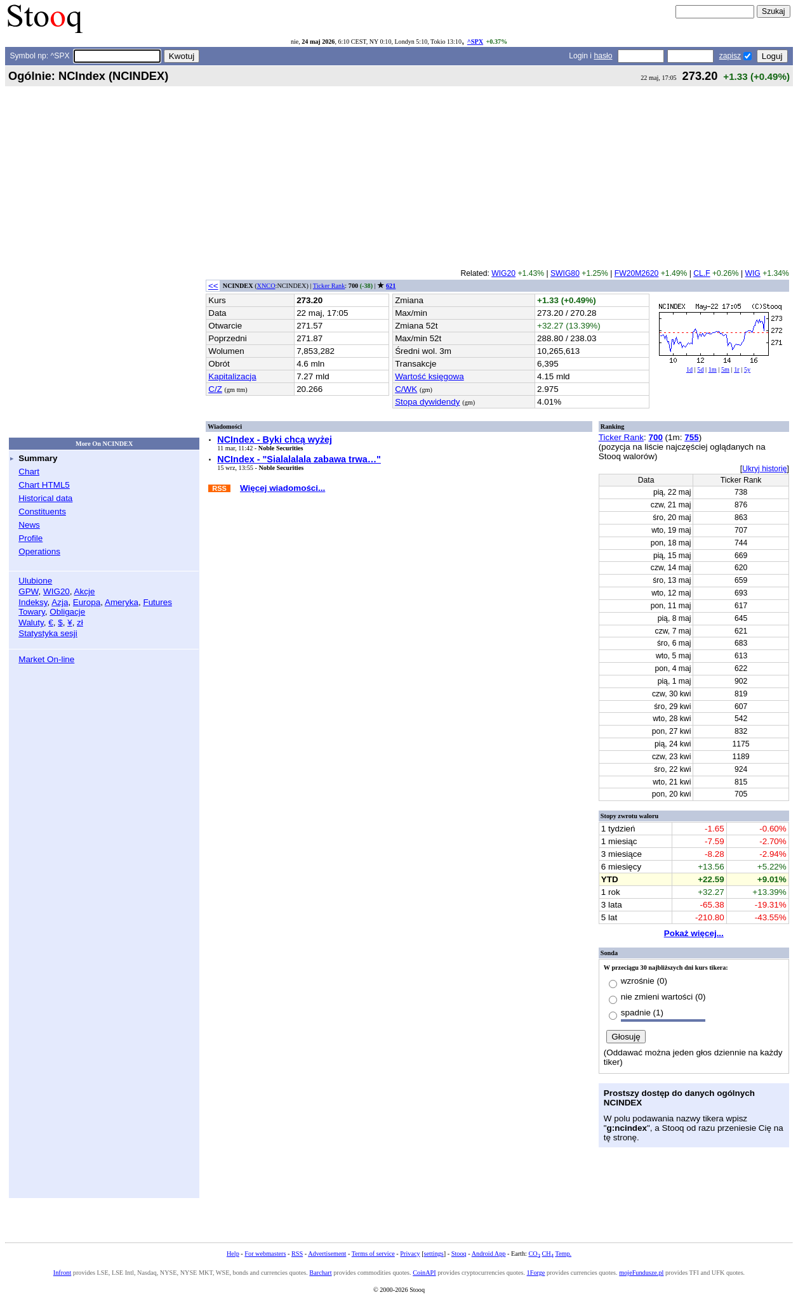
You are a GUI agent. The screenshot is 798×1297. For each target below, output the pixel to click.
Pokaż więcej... (694, 933)
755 (691, 437)
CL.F (701, 273)
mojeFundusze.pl (641, 1272)
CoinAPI (424, 1272)
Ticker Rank (329, 285)
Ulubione (35, 580)
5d (700, 369)
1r (737, 369)
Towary (31, 611)
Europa (86, 602)
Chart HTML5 (44, 485)
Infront (62, 1272)
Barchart (320, 1272)
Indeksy (32, 602)
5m (725, 369)
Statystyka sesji (47, 633)
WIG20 (56, 591)
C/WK (406, 389)
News (29, 525)
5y (747, 369)
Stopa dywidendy (427, 402)
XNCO (266, 285)
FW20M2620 (637, 273)
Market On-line (46, 659)
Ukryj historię (764, 468)
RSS (297, 1253)
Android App (489, 1253)
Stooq (459, 1253)
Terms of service (373, 1253)
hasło (603, 55)
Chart (28, 471)
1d (689, 369)
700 (655, 437)
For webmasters (265, 1253)
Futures (157, 602)
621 (391, 285)
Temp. (563, 1253)
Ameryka (121, 602)
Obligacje (67, 611)
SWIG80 (565, 273)
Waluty (31, 622)
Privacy (410, 1253)
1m (712, 369)
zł (80, 622)
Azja (59, 602)
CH (548, 1253)
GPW (28, 591)
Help (233, 1253)
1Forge (536, 1272)
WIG (753, 273)
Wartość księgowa (429, 376)
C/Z (215, 389)
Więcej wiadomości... (282, 488)
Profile (30, 538)
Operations (39, 551)
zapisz (730, 55)
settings (434, 1253)
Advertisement (327, 1253)
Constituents (42, 511)
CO (534, 1253)
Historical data (45, 498)
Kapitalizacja (232, 376)
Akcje (84, 591)
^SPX (475, 41)
